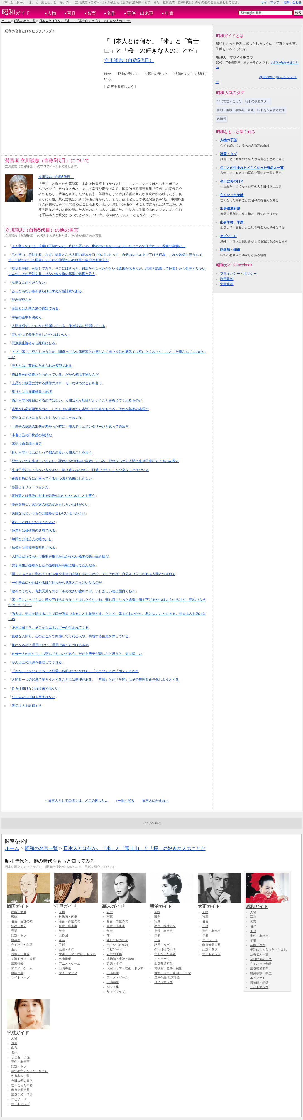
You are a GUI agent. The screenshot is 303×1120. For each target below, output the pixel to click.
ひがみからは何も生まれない (33, 697)
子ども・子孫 (20, 1057)
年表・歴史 (18, 926)
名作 (111, 13)
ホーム (6, 21)
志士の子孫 (114, 954)
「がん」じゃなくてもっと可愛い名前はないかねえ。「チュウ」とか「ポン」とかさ (75, 671)
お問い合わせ (292, 2)
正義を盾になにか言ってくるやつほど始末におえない (52, 478)
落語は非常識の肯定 (27, 444)
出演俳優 (17, 963)
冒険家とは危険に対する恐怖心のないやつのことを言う (53, 496)
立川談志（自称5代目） (129, 60)
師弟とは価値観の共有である (33, 530)
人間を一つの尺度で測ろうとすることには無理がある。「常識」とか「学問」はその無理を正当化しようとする (95, 680)
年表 (169, 13)
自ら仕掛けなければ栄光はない (35, 688)
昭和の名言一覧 (25, 21)
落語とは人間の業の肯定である (35, 308)
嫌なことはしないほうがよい (33, 522)
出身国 (15, 940)
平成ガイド (28, 1030)
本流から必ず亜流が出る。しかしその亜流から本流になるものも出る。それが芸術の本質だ (80, 409)
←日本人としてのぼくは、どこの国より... (76, 800)
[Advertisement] (54, 90)
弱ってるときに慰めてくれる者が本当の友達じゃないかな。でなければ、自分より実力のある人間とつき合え (93, 574)
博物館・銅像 (259, 982)
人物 (51, 13)
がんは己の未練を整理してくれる (37, 662)
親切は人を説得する (27, 706)
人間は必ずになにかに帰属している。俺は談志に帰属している (58, 326)
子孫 (14, 930)
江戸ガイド (76, 904)
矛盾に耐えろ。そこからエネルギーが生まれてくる (50, 628)
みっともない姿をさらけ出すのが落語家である (47, 291)
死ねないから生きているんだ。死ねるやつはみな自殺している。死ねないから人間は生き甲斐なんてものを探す (95, 461)
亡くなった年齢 (231, 195)
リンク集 (113, 986)
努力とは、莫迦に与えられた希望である (42, 366)
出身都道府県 (230, 208)
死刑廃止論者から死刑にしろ (33, 343)
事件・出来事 (140, 13)
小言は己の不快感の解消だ (32, 435)
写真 (71, 13)
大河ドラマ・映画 (23, 958)
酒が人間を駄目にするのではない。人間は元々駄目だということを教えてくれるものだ (77, 400)
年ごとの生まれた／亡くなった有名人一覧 (252, 168)
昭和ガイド (267, 904)
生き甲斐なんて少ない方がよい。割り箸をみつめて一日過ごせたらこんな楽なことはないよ (80, 470)
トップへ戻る (151, 823)
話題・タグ (228, 154)
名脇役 (221, 118)
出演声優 (17, 973)
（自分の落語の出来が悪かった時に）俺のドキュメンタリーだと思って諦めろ (70, 426)
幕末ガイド (124, 904)
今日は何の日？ (231, 181)
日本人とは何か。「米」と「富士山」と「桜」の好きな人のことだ (85, 21)
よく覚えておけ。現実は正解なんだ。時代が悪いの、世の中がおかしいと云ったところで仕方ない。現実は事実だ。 (98, 246)
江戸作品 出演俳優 (167, 977)
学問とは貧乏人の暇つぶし (32, 539)
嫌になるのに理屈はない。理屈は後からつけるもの (50, 645)
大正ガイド (219, 904)
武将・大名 (18, 912)
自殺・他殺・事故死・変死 (235, 110)
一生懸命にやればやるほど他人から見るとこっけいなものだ (57, 582)
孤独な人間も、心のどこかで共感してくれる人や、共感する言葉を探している (70, 636)
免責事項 (226, 284)
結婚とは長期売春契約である (33, 548)
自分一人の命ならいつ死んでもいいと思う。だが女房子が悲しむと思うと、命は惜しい (77, 654)
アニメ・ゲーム (22, 968)
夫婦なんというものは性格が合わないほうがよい (48, 513)
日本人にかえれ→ (155, 800)
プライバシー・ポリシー (238, 274)
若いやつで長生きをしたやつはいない (40, 334)
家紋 (14, 916)
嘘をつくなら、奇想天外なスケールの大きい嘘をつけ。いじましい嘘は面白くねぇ (73, 591)
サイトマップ (270, 2)
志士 (110, 912)
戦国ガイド (28, 904)
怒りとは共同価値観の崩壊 (32, 392)
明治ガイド (171, 904)
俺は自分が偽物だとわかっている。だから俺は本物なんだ (55, 374)
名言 (91, 13)
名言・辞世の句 (22, 921)
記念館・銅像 (230, 250)
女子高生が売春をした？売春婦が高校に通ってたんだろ (53, 565)
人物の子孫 (228, 140)
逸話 (14, 949)
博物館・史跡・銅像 (120, 958)
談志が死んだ (22, 300)
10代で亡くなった (229, 101)
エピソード (228, 236)
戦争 (157, 916)
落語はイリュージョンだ (30, 487)
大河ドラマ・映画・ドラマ (77, 954)
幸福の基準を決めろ (27, 317)
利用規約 (226, 279)
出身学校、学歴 (231, 222)
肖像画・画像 (20, 954)
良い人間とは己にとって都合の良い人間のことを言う (52, 452)
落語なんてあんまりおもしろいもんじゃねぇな (47, 418)
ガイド (16, 12)
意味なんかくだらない (28, 282)
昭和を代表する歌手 (271, 110)
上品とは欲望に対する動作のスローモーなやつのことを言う (57, 383)
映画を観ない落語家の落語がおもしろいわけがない (50, 504)
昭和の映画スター (257, 101)
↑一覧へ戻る (125, 800)
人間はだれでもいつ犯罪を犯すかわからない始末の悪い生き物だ (60, 556)
